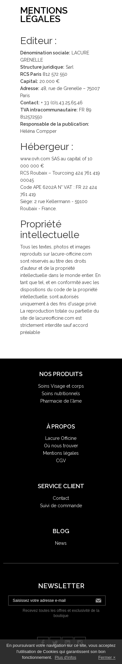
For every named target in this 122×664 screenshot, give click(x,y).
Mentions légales (61, 453)
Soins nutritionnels (61, 393)
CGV (61, 460)
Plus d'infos (65, 657)
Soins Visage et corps (61, 386)
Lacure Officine (60, 438)
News (61, 543)
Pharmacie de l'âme (61, 401)
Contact (61, 498)
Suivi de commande (61, 505)
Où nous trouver (61, 445)
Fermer (105, 657)
